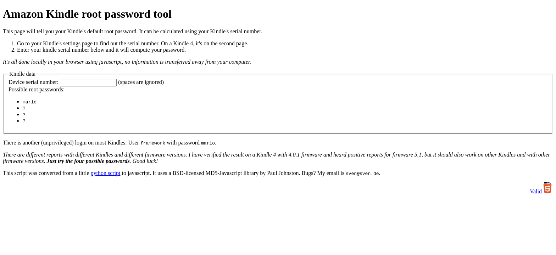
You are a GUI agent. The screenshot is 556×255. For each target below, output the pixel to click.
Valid (536, 192)
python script (105, 174)
